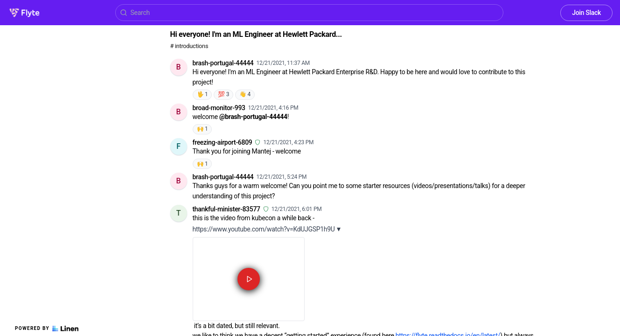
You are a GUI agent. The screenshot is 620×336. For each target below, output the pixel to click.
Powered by (46, 328)
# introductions (189, 45)
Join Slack (586, 12)
